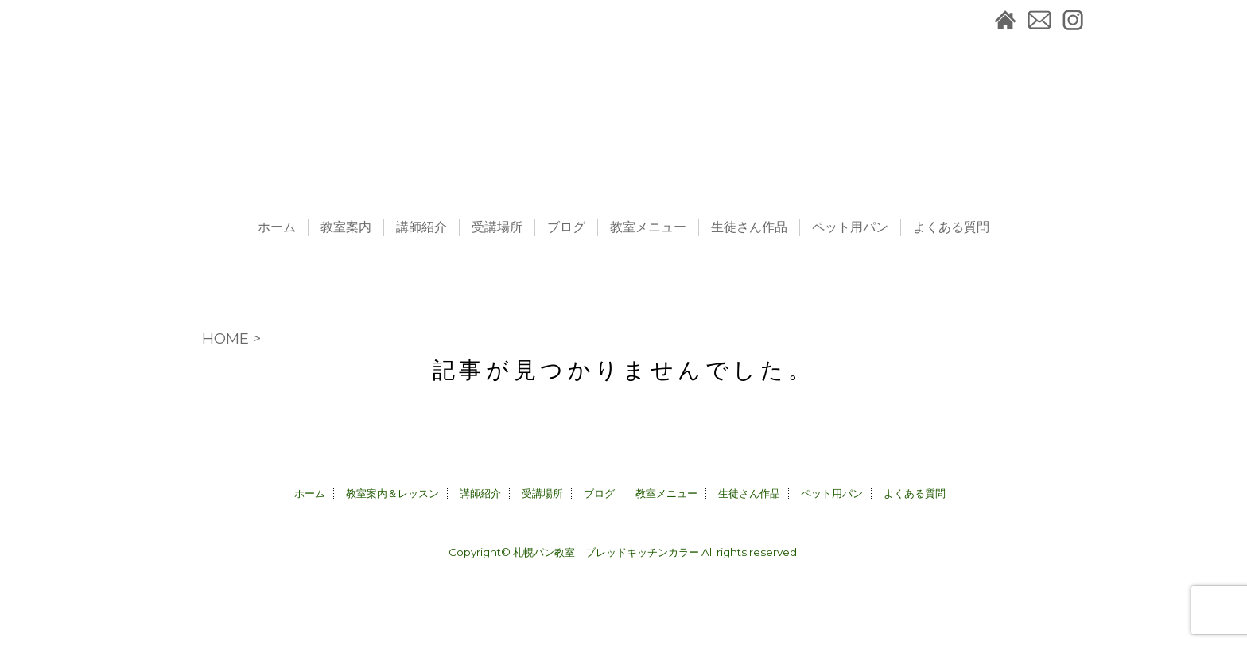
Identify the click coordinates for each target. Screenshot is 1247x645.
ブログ (566, 227)
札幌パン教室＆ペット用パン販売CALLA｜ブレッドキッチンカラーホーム (1005, 20)
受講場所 (497, 227)
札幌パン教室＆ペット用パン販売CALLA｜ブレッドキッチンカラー (623, 103)
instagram (1073, 20)
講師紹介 (421, 227)
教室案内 (345, 227)
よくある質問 (951, 227)
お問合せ (1039, 20)
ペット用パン (850, 227)
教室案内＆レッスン (392, 493)
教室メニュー (648, 227)
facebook (1105, 20)
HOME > (231, 338)
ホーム (277, 227)
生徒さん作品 (749, 227)
